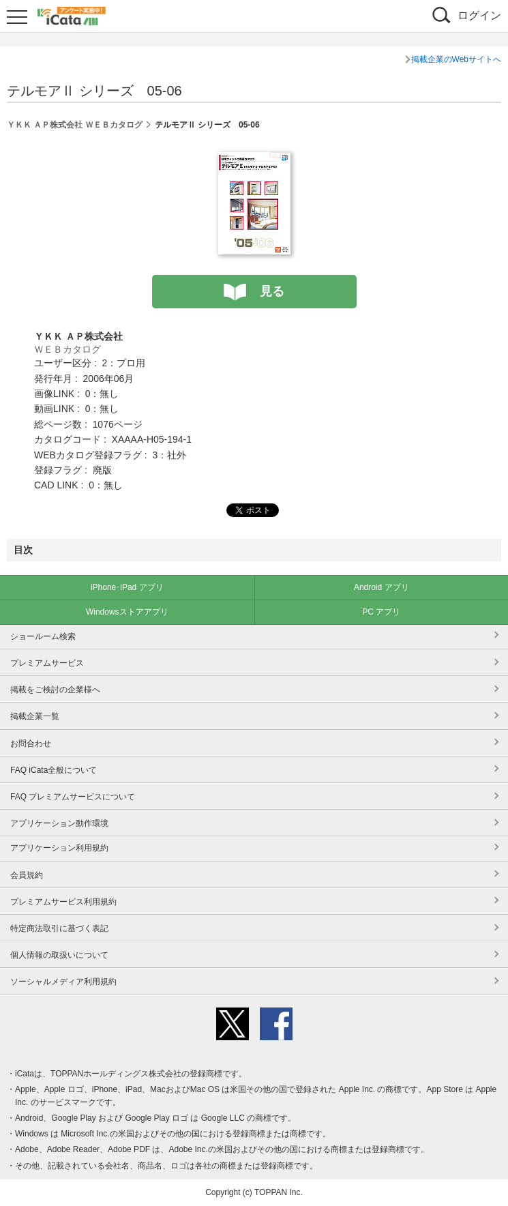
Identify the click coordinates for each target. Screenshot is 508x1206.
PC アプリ (381, 612)
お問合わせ (30, 743)
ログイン (479, 15)
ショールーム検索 (43, 636)
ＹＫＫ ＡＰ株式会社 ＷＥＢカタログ (75, 125)
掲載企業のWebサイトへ (456, 59)
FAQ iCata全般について (53, 770)
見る (272, 291)
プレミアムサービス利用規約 (63, 902)
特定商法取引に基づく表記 (59, 928)
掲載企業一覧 (34, 716)
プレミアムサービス (47, 663)
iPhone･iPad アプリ (127, 587)
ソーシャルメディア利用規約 (63, 981)
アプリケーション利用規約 (59, 848)
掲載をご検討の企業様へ (55, 689)
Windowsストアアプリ (127, 612)
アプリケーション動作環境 (59, 823)
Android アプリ (381, 587)
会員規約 (26, 875)
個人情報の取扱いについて (59, 955)
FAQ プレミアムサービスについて (72, 796)
